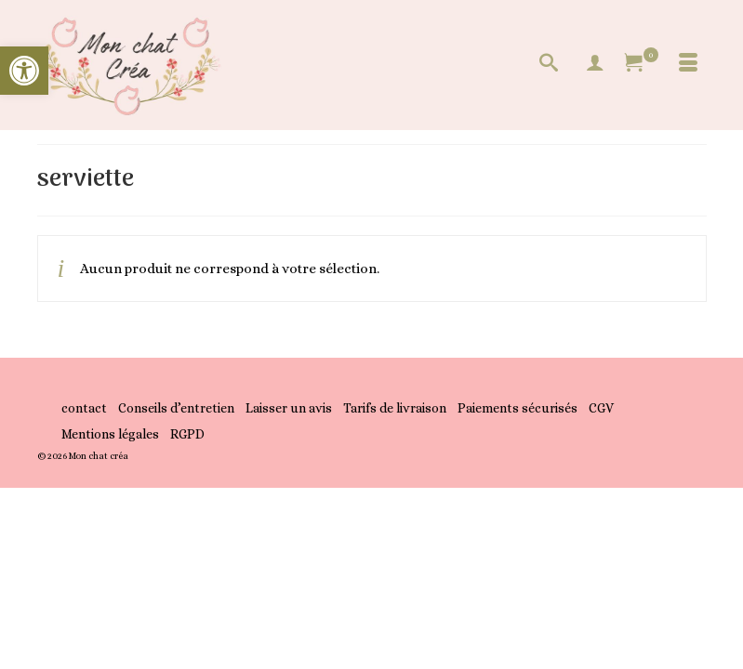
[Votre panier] (641, 65)
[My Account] (595, 65)
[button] (24, 70)
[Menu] (688, 65)
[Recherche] (548, 65)
